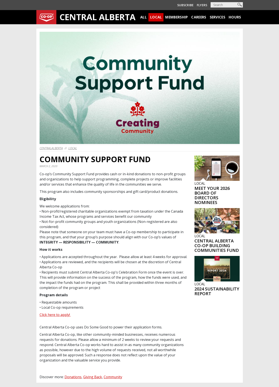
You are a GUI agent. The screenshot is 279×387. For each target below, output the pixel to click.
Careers (198, 17)
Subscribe (185, 5)
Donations (73, 377)
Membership (176, 17)
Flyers (202, 5)
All (143, 17)
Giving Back (92, 377)
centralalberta (51, 148)
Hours (235, 17)
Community (113, 377)
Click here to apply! (55, 314)
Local (156, 17)
